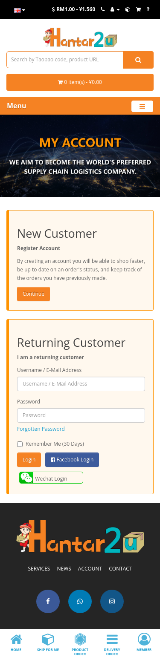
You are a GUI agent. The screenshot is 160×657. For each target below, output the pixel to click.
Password (28, 401)
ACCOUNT (90, 568)
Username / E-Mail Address (49, 370)
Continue (33, 293)
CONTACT (120, 568)
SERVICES (39, 568)
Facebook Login (72, 459)
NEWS (64, 568)
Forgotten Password (41, 428)
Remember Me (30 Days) (50, 443)
